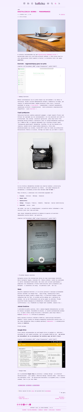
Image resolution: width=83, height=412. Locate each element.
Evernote (33, 109)
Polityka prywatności (32, 409)
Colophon (24, 409)
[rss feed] (59, 3)
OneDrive (26, 314)
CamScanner (51, 321)
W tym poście (35, 105)
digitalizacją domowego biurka (48, 54)
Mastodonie (48, 391)
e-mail (32, 391)
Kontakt (45, 409)
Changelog (40, 409)
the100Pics (58, 409)
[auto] (56, 3)
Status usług (51, 409)
